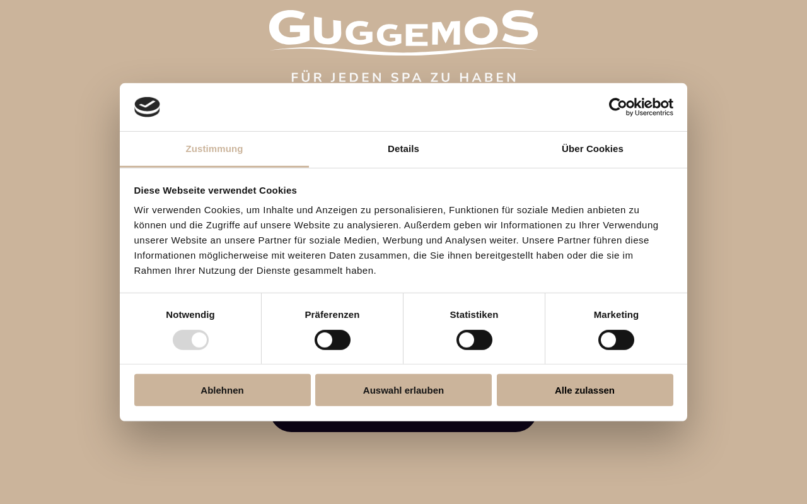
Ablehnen (221, 390)
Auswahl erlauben (403, 390)
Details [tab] (403, 148)
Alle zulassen (585, 390)
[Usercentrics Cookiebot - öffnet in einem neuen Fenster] (618, 107)
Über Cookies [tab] (593, 148)
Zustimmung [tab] (214, 148)
